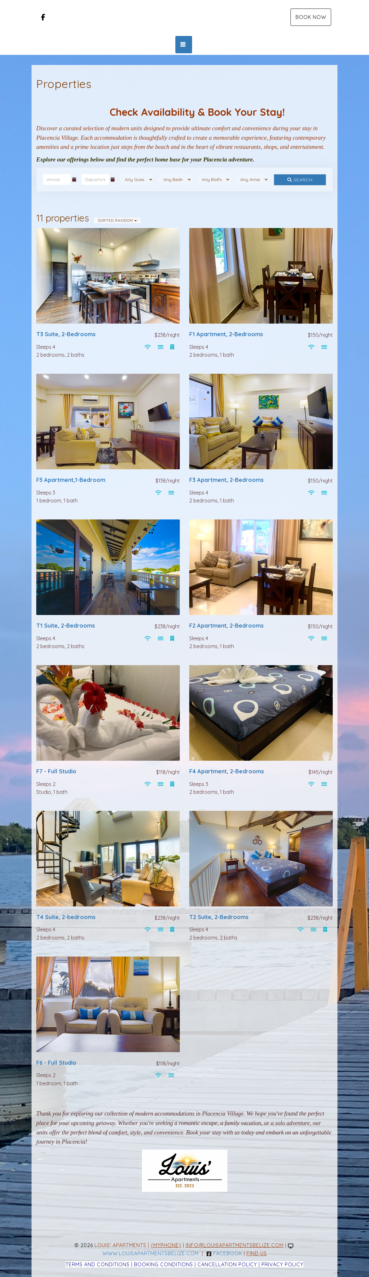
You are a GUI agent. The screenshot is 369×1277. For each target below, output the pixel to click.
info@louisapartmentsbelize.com (235, 1245)
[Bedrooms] (175, 179)
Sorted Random (117, 220)
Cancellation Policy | (229, 1264)
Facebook (224, 1253)
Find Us (257, 1253)
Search (300, 180)
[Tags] (252, 179)
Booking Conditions (163, 1264)
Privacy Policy (282, 1264)
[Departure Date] (95, 179)
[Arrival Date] (57, 179)
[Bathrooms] (213, 179)
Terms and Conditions (98, 1264)
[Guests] (136, 179)
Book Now (311, 17)
